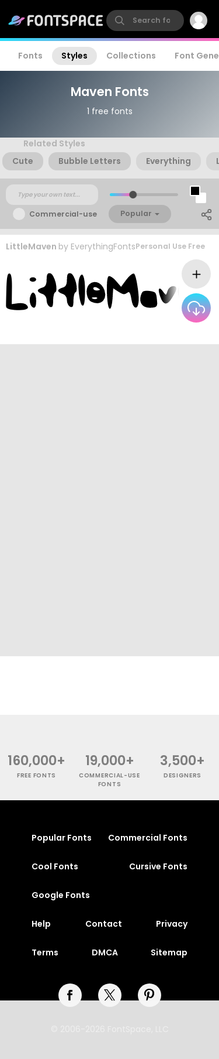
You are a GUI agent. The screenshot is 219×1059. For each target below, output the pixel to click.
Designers (182, 775)
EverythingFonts (103, 246)
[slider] (132, 194)
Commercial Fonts (147, 838)
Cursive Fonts (158, 866)
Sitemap (169, 952)
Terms (45, 952)
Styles (74, 55)
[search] (145, 20)
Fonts (30, 55)
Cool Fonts (55, 866)
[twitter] (109, 995)
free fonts (36, 775)
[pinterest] (149, 995)
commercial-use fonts (109, 780)
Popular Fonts (62, 838)
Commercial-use (63, 214)
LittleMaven (31, 246)
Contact (103, 924)
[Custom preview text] (52, 194)
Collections (131, 55)
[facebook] (70, 995)
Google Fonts (61, 895)
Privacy (171, 924)
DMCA (105, 952)
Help (41, 924)
